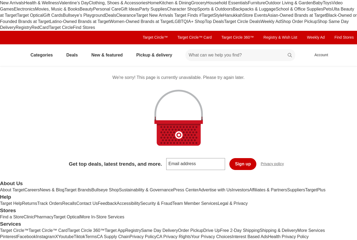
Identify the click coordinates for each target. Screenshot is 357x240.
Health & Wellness (41, 3)
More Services (311, 230)
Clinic (28, 217)
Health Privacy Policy (288, 236)
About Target (12, 190)
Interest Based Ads (250, 236)
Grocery (198, 3)
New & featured (109, 55)
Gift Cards (53, 15)
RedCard (40, 27)
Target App (115, 230)
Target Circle (61, 27)
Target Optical (30, 15)
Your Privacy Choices (211, 236)
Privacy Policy (143, 236)
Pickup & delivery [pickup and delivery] (156, 55)
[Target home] (11, 55)
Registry (24, 27)
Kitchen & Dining (175, 3)
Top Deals (214, 21)
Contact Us (87, 203)
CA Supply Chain (113, 236)
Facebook (26, 236)
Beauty (86, 9)
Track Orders (49, 203)
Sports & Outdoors (215, 9)
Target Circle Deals (242, 21)
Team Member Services (195, 203)
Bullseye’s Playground (84, 15)
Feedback (107, 203)
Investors (240, 190)
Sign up (243, 164)
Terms (91, 236)
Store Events (255, 15)
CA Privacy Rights (174, 236)
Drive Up (211, 230)
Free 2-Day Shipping (240, 230)
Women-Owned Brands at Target (141, 21)
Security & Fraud (156, 203)
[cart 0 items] (346, 55)
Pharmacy (43, 217)
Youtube (66, 236)
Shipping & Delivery (278, 230)
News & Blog (52, 190)
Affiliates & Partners (268, 190)
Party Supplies (153, 9)
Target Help (11, 203)
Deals (110, 15)
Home (153, 3)
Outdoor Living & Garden (289, 3)
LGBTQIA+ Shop (188, 21)
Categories (43, 55)
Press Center (185, 190)
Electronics (24, 9)
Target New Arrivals (155, 15)
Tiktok (79, 236)
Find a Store (11, 217)
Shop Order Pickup (299, 21)
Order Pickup (190, 230)
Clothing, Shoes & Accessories (118, 3)
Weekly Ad (270, 21)
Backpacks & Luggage (254, 9)
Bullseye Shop (105, 190)
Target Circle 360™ (237, 37)
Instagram (45, 236)
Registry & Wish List (280, 37)
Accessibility (128, 203)
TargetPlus (315, 190)
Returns (29, 203)
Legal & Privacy (233, 203)
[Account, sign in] (318, 55)
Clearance (126, 15)
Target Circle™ (155, 37)
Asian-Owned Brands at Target (296, 15)
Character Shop (182, 9)
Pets (327, 9)
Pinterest (8, 236)
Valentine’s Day (74, 3)
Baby (318, 3)
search (290, 55)
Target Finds (186, 15)
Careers (32, 190)
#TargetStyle (211, 15)
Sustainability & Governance (146, 190)
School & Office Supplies (299, 9)
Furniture (256, 3)
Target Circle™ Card (195, 37)
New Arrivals (12, 3)
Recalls (69, 203)
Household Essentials (227, 3)
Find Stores (84, 27)
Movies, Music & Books (57, 9)
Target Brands (77, 190)
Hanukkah (233, 15)
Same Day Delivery (159, 230)
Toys (327, 3)
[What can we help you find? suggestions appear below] (240, 55)
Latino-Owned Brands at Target (80, 21)
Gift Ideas (130, 9)
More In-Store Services (102, 217)
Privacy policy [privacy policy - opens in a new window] (274, 164)
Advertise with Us (215, 190)
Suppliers (296, 190)
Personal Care (107, 9)
